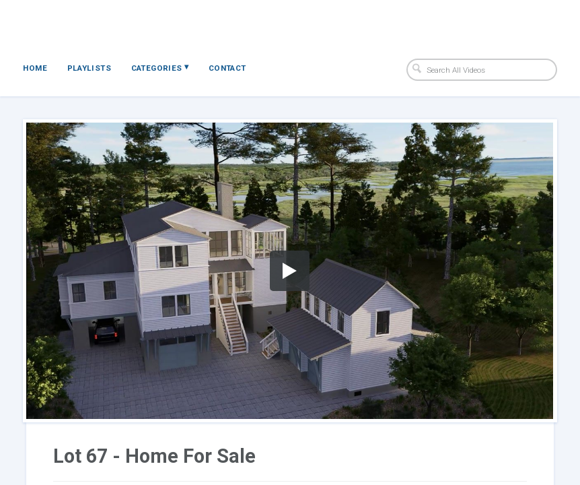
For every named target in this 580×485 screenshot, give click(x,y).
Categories (159, 67)
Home (34, 68)
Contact (227, 68)
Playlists (89, 68)
